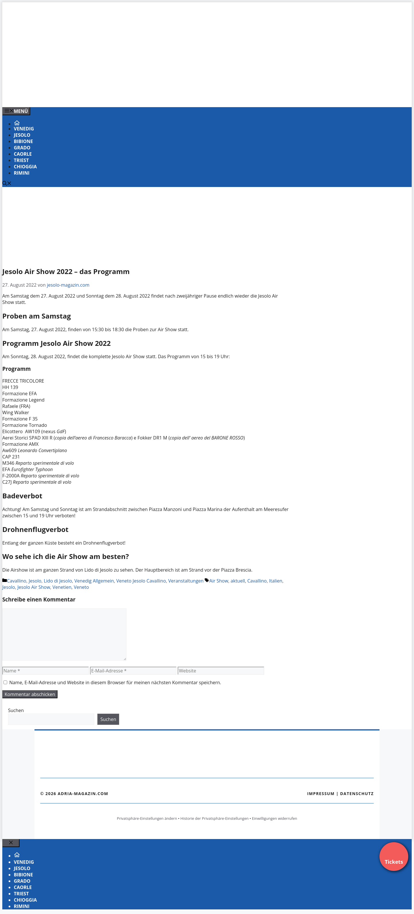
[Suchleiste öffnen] (7, 184)
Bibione (23, 141)
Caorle (23, 154)
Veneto (81, 587)
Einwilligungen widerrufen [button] (274, 818)
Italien (275, 581)
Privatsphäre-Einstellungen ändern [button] (147, 818)
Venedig (24, 129)
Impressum (321, 793)
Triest (21, 160)
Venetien (62, 587)
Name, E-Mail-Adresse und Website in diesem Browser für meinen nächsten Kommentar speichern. (115, 682)
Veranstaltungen (186, 581)
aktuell (238, 581)
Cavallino (16, 581)
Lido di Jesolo (58, 581)
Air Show (218, 581)
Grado (22, 147)
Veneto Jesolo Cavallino (141, 581)
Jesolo (22, 135)
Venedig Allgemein (94, 581)
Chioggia (25, 166)
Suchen (16, 710)
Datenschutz (357, 793)
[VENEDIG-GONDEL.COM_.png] (118, 96)
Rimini (22, 173)
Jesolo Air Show (34, 587)
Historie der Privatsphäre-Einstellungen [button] (215, 818)
